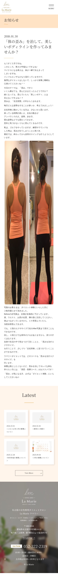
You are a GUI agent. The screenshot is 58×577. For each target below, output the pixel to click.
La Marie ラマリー (7, 7)
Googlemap (27, 542)
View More (29, 477)
